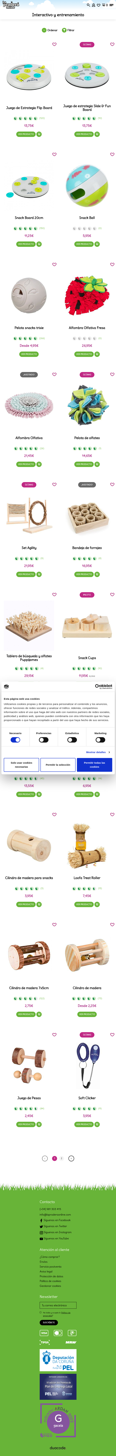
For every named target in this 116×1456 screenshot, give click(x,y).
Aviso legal (46, 1271)
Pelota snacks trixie (29, 328)
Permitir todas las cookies (94, 764)
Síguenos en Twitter (53, 1226)
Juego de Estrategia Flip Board (29, 108)
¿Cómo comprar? (50, 1256)
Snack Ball (87, 218)
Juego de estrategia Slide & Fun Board (87, 108)
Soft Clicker (87, 1098)
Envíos (44, 1261)
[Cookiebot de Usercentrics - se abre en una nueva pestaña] (97, 686)
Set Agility (29, 548)
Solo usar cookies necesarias (21, 764)
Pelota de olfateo (87, 438)
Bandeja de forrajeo (87, 548)
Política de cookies (50, 1281)
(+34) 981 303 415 (50, 1209)
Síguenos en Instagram (55, 1232)
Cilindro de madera (87, 988)
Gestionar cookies (50, 1286)
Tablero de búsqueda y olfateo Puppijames (29, 658)
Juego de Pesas (29, 1098)
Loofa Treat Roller (87, 878)
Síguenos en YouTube (54, 1239)
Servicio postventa (50, 1266)
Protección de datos (51, 1276)
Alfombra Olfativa (29, 438)
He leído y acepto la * (56, 1314)
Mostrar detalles (96, 752)
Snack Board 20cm (29, 218)
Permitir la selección (58, 764)
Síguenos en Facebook (55, 1220)
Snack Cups (87, 658)
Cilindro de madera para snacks (29, 878)
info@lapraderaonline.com (55, 1214)
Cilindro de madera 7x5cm (29, 988)
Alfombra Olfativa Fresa (87, 328)
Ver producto (26, 134)
